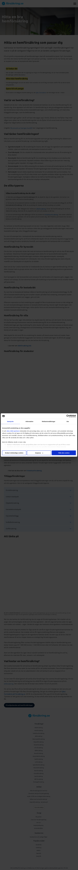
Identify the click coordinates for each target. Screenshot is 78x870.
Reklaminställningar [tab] (48, 421)
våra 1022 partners (13, 431)
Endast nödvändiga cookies (14, 453)
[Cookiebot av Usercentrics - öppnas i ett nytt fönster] (68, 416)
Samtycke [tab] (10, 421)
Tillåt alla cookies (64, 453)
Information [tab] (29, 421)
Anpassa (39, 453)
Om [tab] (68, 421)
